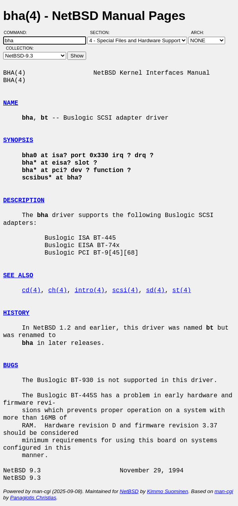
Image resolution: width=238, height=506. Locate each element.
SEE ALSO (18, 275)
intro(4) (89, 290)
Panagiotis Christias (33, 498)
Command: (18, 32)
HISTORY (16, 313)
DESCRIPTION (24, 200)
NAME (10, 103)
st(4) (181, 290)
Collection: (20, 48)
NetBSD (129, 491)
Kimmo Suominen (167, 491)
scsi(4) (125, 290)
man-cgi (224, 491)
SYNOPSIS (18, 140)
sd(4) (155, 290)
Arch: (201, 32)
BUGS (10, 365)
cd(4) (31, 290)
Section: (101, 32)
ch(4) (57, 290)
